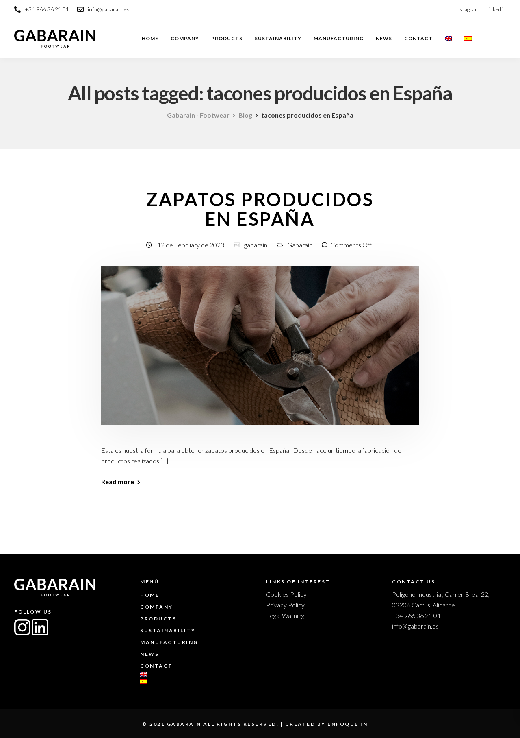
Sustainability (278, 38)
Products (227, 38)
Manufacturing (339, 38)
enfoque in (347, 724)
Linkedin (495, 9)
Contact (418, 38)
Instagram (466, 9)
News (384, 38)
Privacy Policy (285, 605)
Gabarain (299, 245)
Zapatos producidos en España (260, 209)
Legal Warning (285, 615)
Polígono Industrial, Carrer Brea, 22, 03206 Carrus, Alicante (441, 599)
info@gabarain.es (415, 626)
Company (185, 38)
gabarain (255, 245)
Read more (117, 481)
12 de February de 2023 (191, 245)
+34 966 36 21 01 (416, 615)
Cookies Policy (286, 594)
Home (150, 38)
